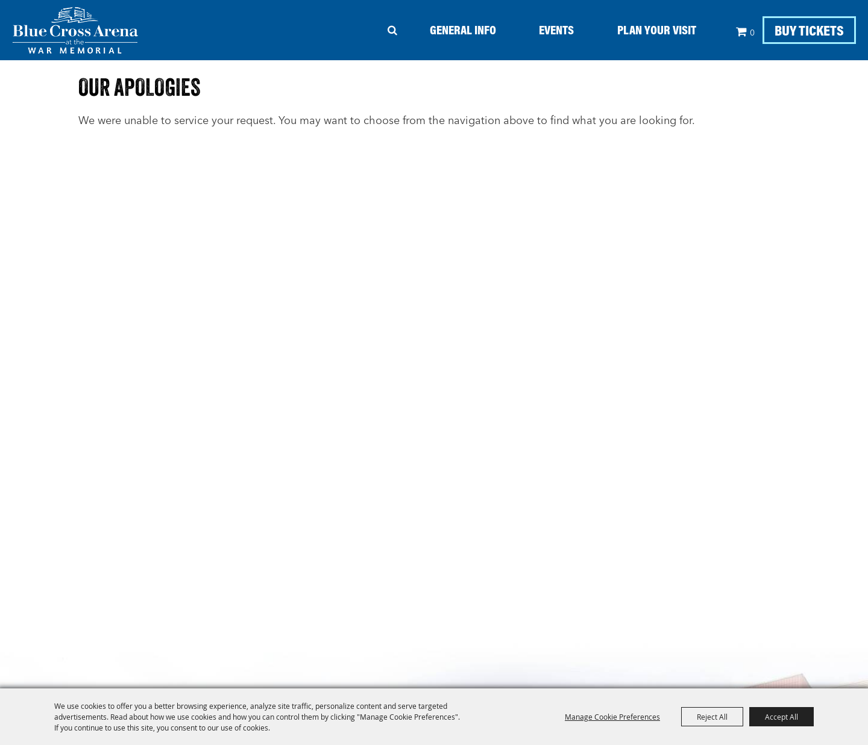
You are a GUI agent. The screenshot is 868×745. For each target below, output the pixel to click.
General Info (463, 29)
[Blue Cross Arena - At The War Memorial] (75, 30)
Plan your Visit (656, 29)
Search (392, 30)
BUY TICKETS (809, 30)
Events (556, 29)
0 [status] (752, 32)
